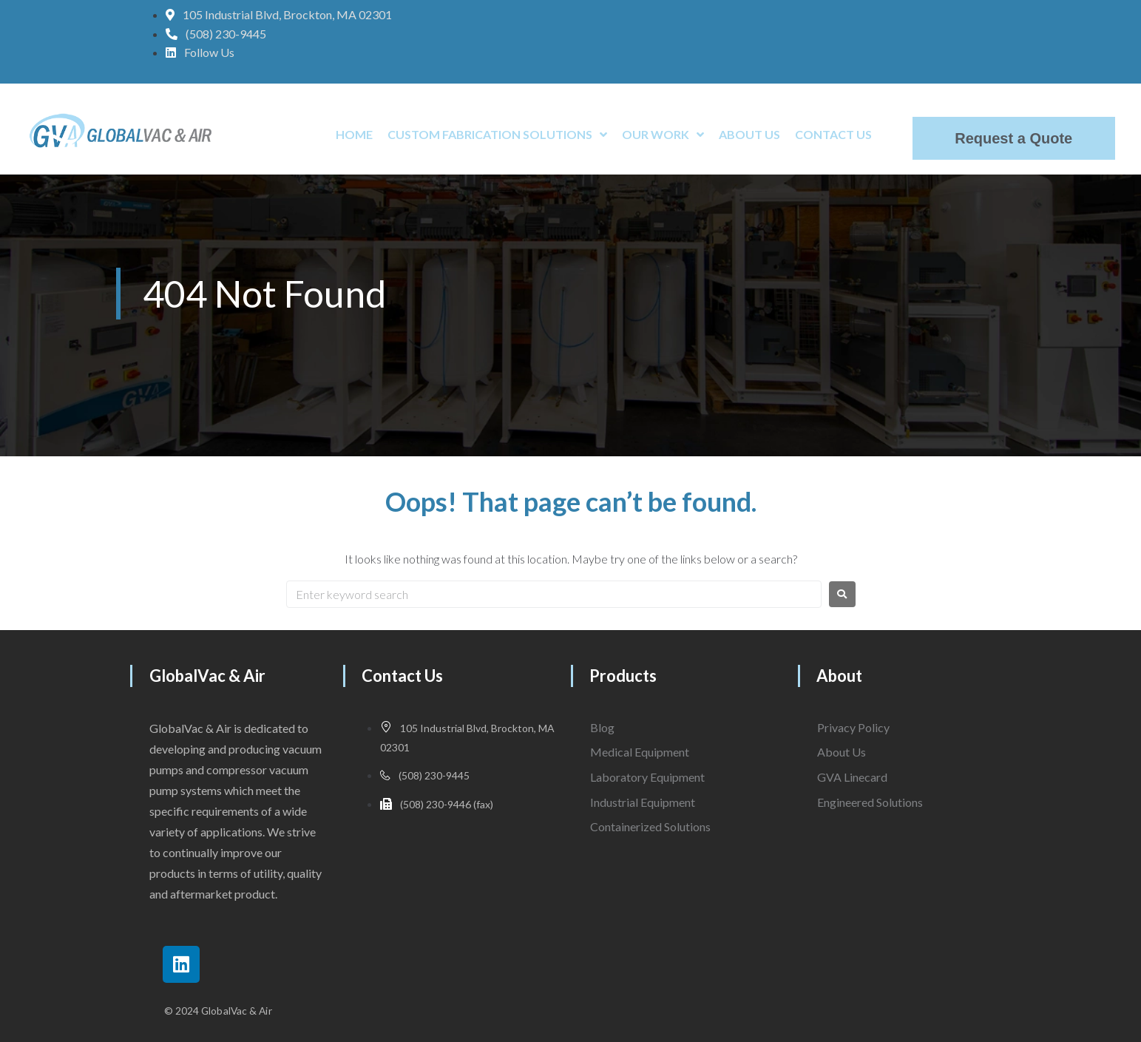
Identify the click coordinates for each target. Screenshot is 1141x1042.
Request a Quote (1013, 138)
